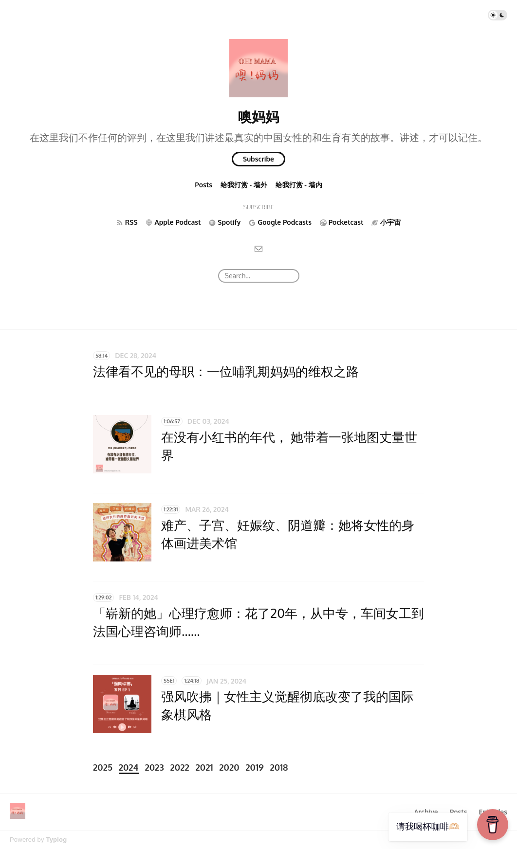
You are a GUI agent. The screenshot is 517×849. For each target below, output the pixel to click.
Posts (203, 185)
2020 (229, 767)
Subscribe (258, 159)
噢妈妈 (258, 116)
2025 (102, 767)
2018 (279, 767)
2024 (129, 767)
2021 (204, 767)
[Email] (258, 248)
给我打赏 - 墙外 (244, 185)
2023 (154, 767)
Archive (426, 812)
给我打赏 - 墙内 (299, 185)
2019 (254, 767)
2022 (179, 767)
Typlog (56, 839)
